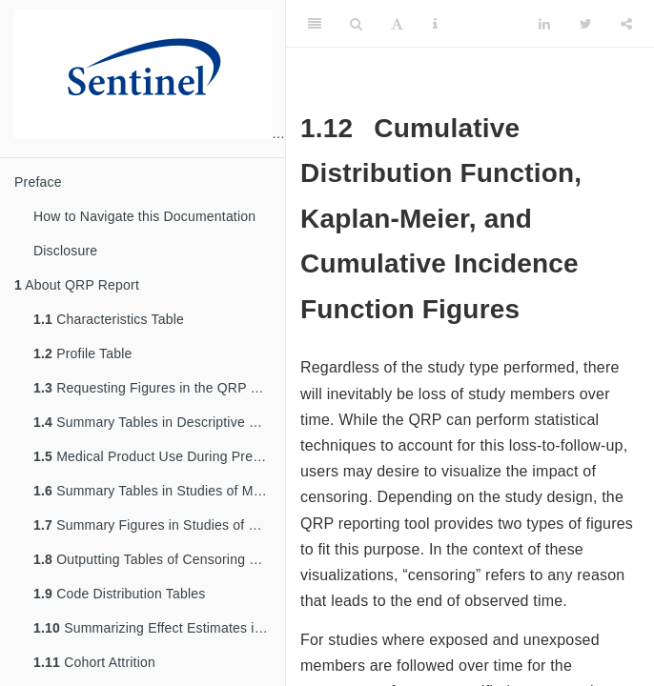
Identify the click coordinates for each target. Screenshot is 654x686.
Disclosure (65, 250)
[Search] (356, 24)
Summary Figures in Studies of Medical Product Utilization (159, 525)
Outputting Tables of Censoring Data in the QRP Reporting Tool (159, 559)
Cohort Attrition (94, 662)
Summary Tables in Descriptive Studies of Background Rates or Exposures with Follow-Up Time (159, 422)
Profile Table (83, 353)
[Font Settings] (397, 24)
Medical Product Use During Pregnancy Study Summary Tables (159, 456)
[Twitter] (585, 24)
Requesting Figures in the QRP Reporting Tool (159, 387)
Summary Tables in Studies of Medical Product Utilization (159, 490)
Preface (38, 182)
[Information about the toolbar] (435, 24)
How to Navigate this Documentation (144, 216)
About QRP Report (76, 285)
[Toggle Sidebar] (315, 24)
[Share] (626, 24)
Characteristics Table (108, 319)
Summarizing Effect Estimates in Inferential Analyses (159, 628)
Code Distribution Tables (119, 593)
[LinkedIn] (544, 24)
